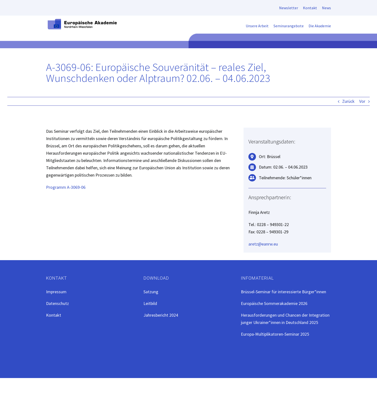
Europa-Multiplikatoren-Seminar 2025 (275, 334)
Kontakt (53, 315)
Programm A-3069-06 (65, 187)
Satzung (150, 291)
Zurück (348, 101)
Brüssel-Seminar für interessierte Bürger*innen (283, 291)
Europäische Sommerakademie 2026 (274, 303)
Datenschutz (57, 303)
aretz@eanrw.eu (263, 244)
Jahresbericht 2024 (160, 315)
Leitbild (150, 303)
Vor (362, 101)
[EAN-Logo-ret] (82, 20)
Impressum (56, 291)
